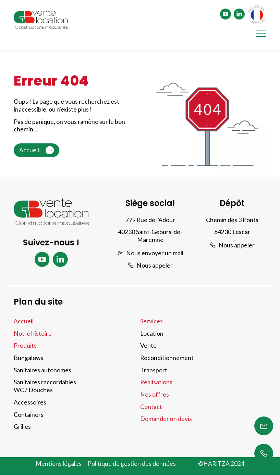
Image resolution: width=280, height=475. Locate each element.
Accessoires (30, 402)
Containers (29, 414)
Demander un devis (166, 418)
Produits (25, 345)
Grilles (22, 426)
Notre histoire (33, 333)
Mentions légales (59, 463)
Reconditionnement (167, 357)
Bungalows (28, 357)
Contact (151, 406)
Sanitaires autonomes (42, 370)
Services (151, 321)
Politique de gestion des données (132, 463)
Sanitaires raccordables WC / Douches (45, 386)
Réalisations (156, 382)
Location (151, 333)
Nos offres (154, 394)
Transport (153, 370)
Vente (148, 345)
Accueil (36, 150)
